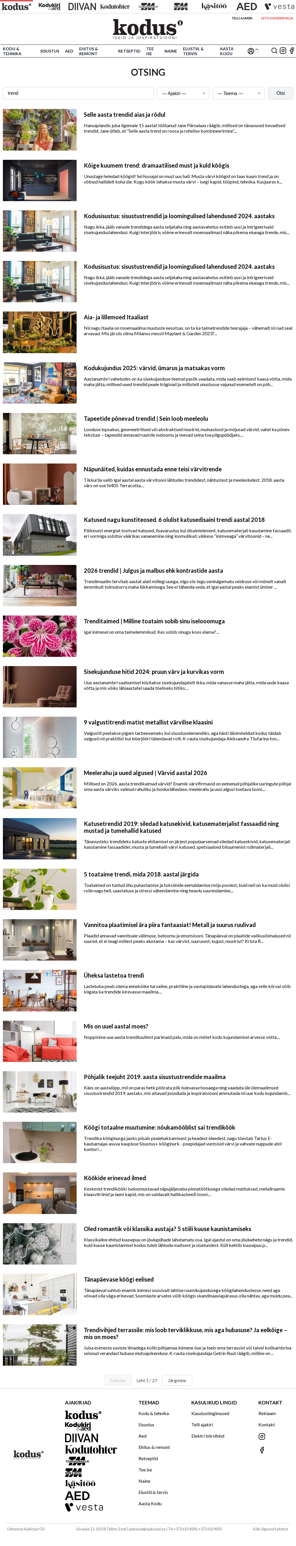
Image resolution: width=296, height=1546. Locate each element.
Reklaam (267, 1413)
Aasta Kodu (227, 51)
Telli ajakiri (242, 18)
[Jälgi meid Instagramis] (283, 51)
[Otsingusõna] (78, 93)
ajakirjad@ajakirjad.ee (147, 1529)
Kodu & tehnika (12, 51)
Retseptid (129, 51)
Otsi (281, 93)
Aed (69, 51)
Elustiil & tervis (193, 51)
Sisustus (49, 51)
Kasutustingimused (210, 1413)
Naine (170, 51)
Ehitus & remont (88, 51)
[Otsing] (274, 51)
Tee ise (150, 51)
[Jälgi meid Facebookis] (291, 51)
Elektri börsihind (207, 1436)
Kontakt (266, 1424)
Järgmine (177, 1380)
